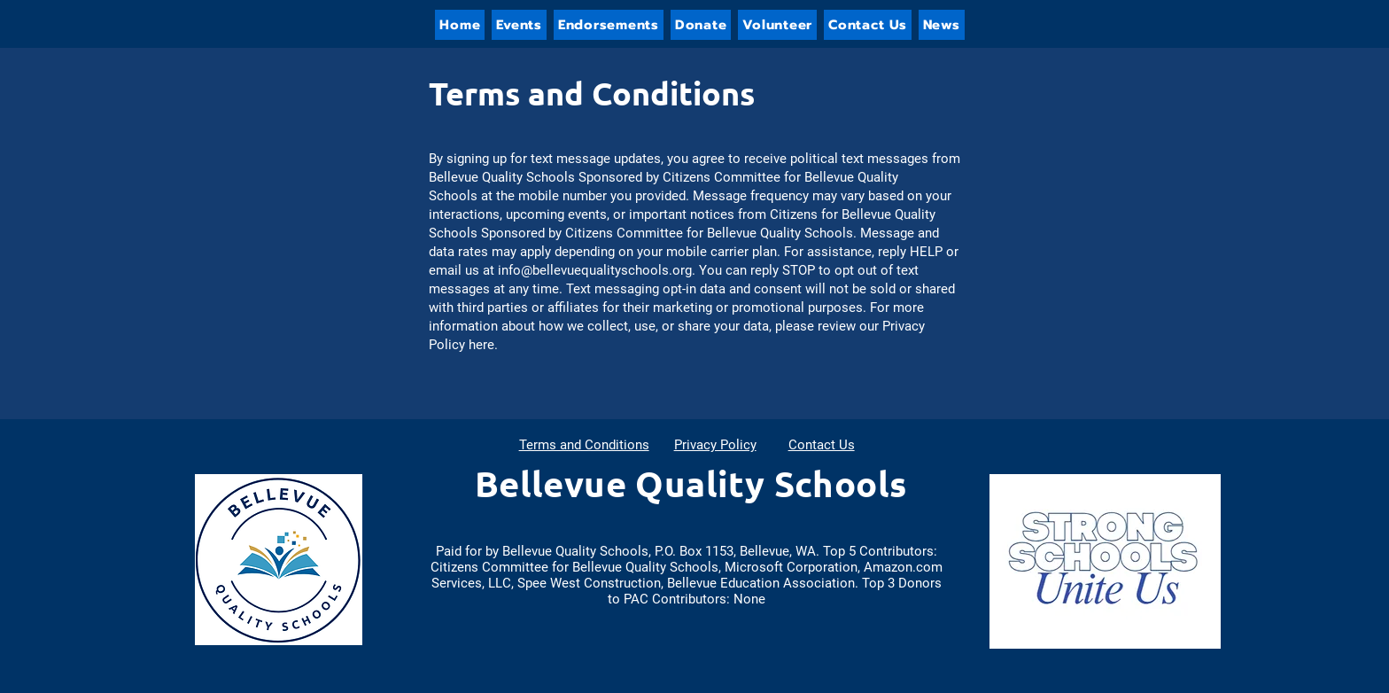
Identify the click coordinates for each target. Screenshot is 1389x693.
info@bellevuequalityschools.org (595, 270)
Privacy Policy (715, 445)
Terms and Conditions (584, 445)
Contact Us (821, 445)
